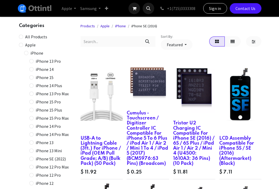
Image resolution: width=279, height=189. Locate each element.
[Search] (147, 41)
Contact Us (245, 8)
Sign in (215, 8)
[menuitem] (69, 8)
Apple (30, 45)
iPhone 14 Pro (48, 126)
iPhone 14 (44, 69)
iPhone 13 (44, 142)
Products (88, 26)
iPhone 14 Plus (49, 85)
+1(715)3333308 (177, 8)
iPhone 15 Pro (48, 101)
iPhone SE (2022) (51, 158)
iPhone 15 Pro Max (52, 118)
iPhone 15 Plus (49, 110)
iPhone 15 (44, 77)
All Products (36, 36)
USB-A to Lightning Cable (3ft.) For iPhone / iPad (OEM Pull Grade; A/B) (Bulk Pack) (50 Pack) (101, 151)
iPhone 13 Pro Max (52, 93)
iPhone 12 (44, 183)
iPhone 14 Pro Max (52, 134)
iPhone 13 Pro (48, 61)
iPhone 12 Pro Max (52, 167)
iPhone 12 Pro (48, 175)
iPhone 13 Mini (49, 150)
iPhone (36, 53)
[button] (148, 8)
